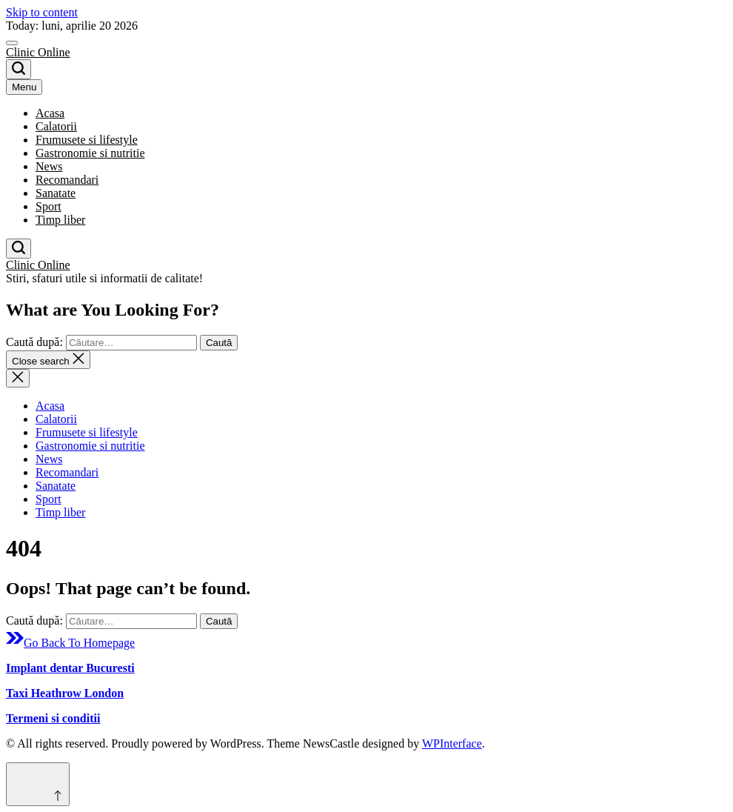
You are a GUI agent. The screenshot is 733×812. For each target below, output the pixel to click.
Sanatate (56, 193)
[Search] (18, 69)
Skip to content (42, 12)
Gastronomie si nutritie (90, 153)
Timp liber (60, 219)
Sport (48, 206)
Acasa (50, 113)
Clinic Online (38, 52)
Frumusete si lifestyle (87, 139)
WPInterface (452, 743)
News (49, 166)
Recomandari (67, 179)
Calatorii (56, 126)
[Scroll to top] (38, 784)
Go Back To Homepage (70, 642)
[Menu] (12, 43)
